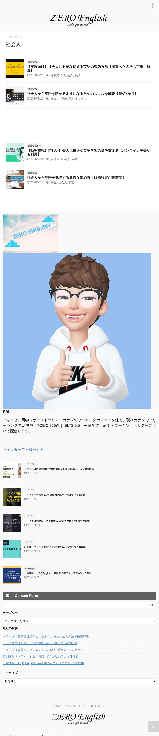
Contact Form (98, 706)
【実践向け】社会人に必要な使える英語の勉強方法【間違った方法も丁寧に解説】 (88, 68)
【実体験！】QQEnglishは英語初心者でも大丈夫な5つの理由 (57, 573)
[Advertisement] (79, 124)
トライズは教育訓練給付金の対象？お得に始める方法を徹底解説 (59, 468)
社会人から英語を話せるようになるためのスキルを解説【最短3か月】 (82, 94)
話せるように (78, 98)
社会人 (68, 75)
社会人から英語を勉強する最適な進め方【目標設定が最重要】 (76, 178)
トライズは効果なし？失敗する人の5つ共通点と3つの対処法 (57, 521)
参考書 (55, 159)
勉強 (54, 182)
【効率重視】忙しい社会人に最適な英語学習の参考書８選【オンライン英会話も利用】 (88, 152)
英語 (78, 75)
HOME (57, 706)
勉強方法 (57, 75)
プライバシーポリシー (76, 706)
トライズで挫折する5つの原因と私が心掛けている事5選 (54, 495)
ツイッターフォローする (23, 449)
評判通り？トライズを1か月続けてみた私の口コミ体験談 (55, 547)
